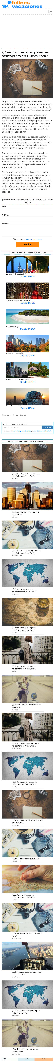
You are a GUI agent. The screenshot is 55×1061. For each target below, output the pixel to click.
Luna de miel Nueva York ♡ (16, 274)
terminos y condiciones (22, 431)
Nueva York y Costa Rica (14, 353)
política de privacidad (42, 431)
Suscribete (47, 427)
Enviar (27, 244)
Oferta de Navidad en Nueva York (18, 300)
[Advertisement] (27, 31)
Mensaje (5, 223)
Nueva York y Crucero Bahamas (17, 379)
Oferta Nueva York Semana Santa (18, 406)
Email (4, 207)
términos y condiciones (32, 239)
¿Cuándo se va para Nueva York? (26, 859)
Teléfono (5, 215)
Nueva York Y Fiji (12, 327)
